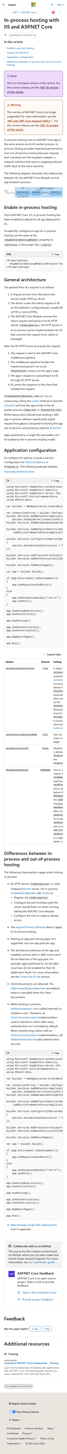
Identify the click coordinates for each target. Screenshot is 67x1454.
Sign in (60, 4)
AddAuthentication (22, 1039)
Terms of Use (47, 1438)
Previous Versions (34, 1428)
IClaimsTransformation (24, 1017)
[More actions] (60, 12)
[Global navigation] (3, 5)
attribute (30, 927)
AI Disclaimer (14, 1428)
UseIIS (35, 401)
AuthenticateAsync (22, 1008)
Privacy (26, 1433)
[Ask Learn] (53, 12)
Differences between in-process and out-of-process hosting (34, 63)
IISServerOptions (35, 462)
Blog (49, 1428)
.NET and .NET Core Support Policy (28, 121)
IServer (48, 396)
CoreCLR (9, 405)
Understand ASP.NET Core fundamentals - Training (31, 1363)
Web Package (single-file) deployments (34, 1225)
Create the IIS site (30, 976)
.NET (15, 12)
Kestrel (57, 428)
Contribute (12, 1433)
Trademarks (13, 1443)
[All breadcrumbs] (7, 12)
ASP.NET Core (28, 12)
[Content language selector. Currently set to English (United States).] (22, 1403)
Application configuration (20, 57)
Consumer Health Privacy (20, 1438)
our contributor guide (41, 1262)
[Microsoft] (33, 4)
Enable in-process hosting (20, 48)
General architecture (17, 52)
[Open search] (52, 5)
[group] (33, 264)
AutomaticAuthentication (19, 471)
